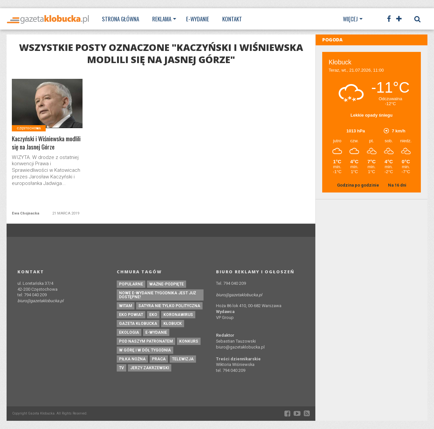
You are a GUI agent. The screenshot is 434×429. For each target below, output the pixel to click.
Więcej (350, 19)
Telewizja (183, 359)
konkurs (188, 341)
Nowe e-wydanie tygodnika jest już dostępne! (157, 295)
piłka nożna (132, 359)
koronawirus (178, 314)
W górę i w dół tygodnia (145, 350)
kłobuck (172, 323)
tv (121, 368)
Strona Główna (120, 19)
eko (153, 314)
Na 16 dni (397, 185)
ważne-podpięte (166, 284)
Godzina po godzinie (358, 185)
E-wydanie (197, 19)
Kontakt (232, 19)
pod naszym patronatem (146, 341)
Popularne (131, 284)
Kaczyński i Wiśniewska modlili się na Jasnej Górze (46, 143)
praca (159, 359)
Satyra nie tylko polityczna (169, 306)
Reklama (161, 19)
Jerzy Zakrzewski (149, 368)
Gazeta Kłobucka (138, 323)
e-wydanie (156, 332)
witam (125, 306)
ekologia (129, 332)
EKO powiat (131, 314)
